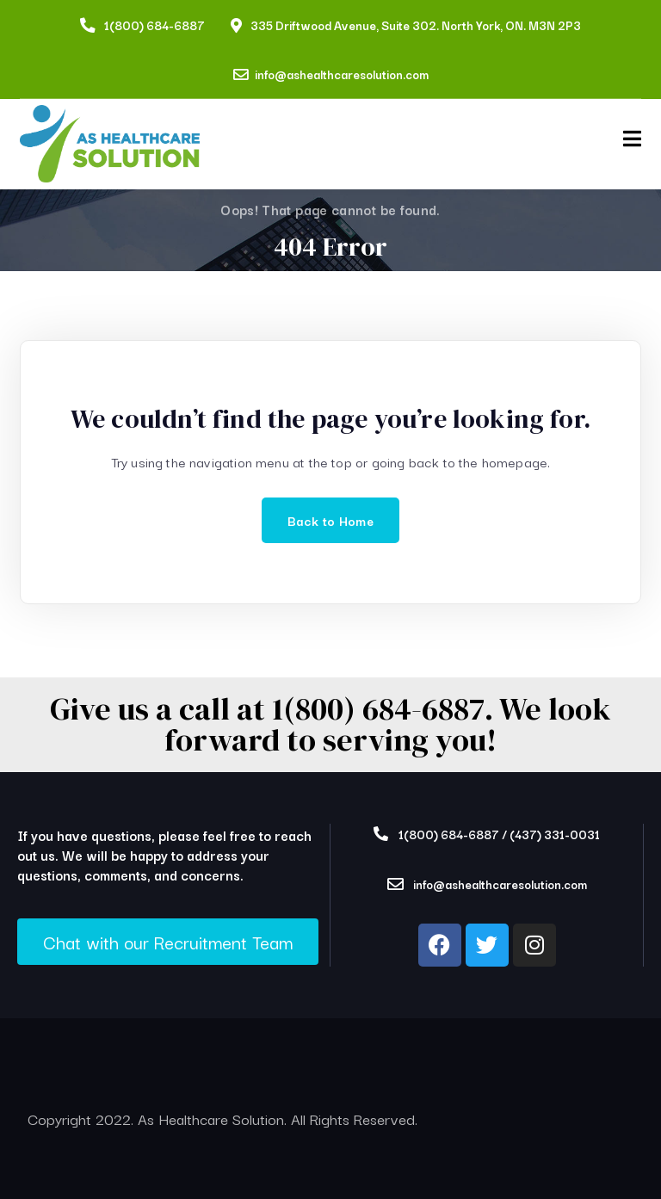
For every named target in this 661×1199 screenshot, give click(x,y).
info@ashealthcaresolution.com (342, 74)
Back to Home (330, 520)
